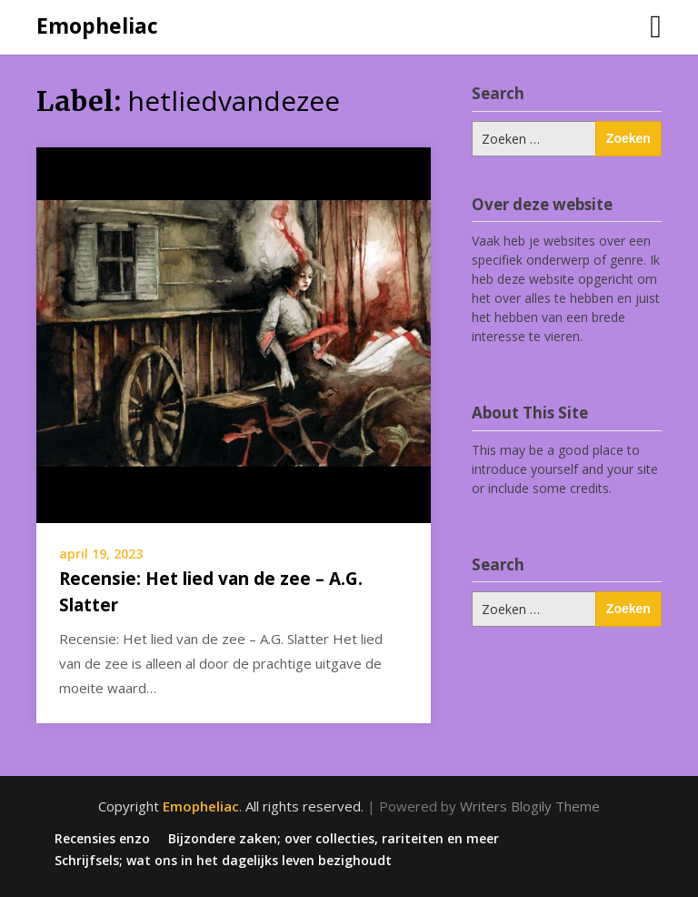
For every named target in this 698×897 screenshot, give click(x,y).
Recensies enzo (102, 838)
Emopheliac (97, 25)
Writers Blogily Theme (530, 806)
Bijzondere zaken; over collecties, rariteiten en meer (333, 838)
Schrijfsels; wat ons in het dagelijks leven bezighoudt (223, 860)
